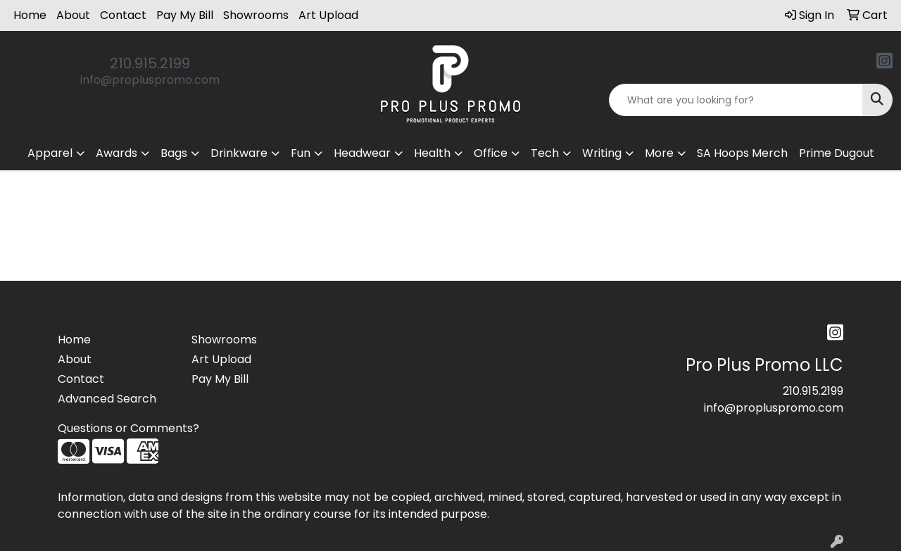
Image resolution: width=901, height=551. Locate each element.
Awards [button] (116, 153)
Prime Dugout (836, 153)
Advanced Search (107, 399)
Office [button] (491, 153)
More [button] (659, 153)
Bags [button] (173, 153)
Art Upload (328, 15)
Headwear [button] (362, 153)
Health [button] (432, 153)
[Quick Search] (736, 100)
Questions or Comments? (128, 428)
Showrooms (256, 15)
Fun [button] (300, 153)
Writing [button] (602, 153)
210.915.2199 (150, 63)
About (73, 15)
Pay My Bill (184, 15)
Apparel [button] (50, 153)
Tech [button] (545, 153)
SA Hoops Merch (742, 153)
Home (29, 15)
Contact (123, 15)
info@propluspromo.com (150, 80)
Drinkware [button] (238, 153)
